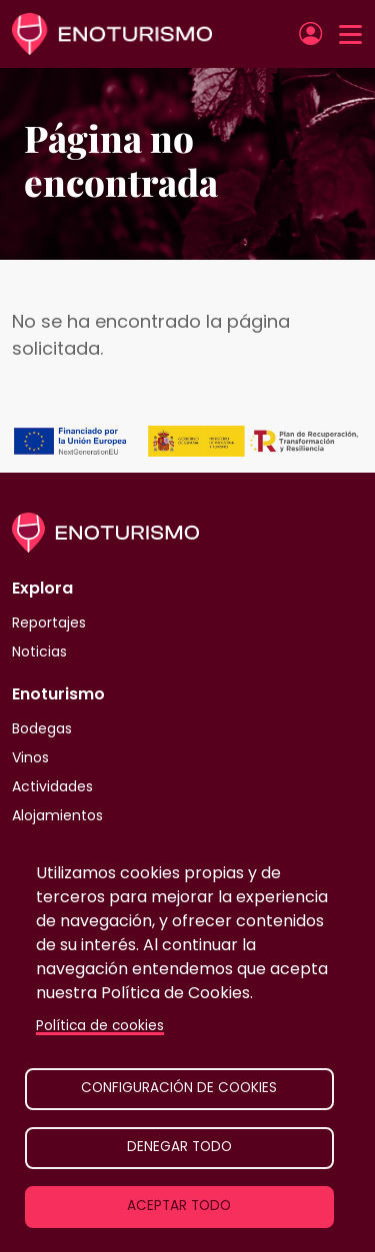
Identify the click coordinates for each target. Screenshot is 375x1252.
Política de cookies (100, 1025)
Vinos (30, 757)
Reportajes (49, 622)
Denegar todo (179, 1146)
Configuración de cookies (179, 1087)
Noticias (39, 651)
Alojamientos (57, 815)
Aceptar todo (179, 1205)
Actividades (52, 786)
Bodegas (42, 728)
